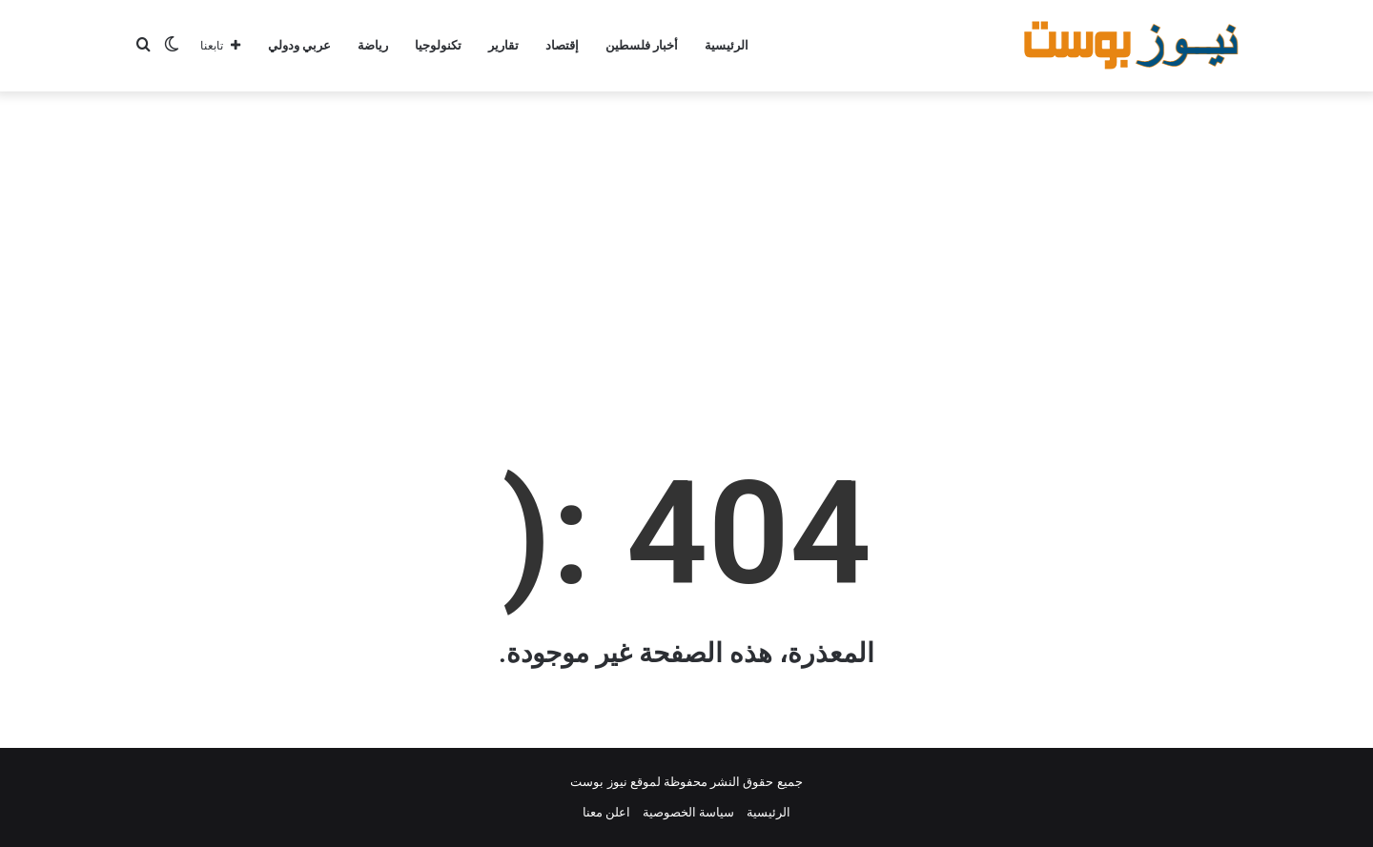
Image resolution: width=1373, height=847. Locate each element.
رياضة (373, 45)
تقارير (503, 45)
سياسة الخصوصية (688, 812)
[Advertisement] (686, 244)
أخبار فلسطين (641, 45)
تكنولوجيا (438, 45)
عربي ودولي (299, 45)
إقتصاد (562, 45)
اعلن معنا (606, 812)
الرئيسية (726, 45)
